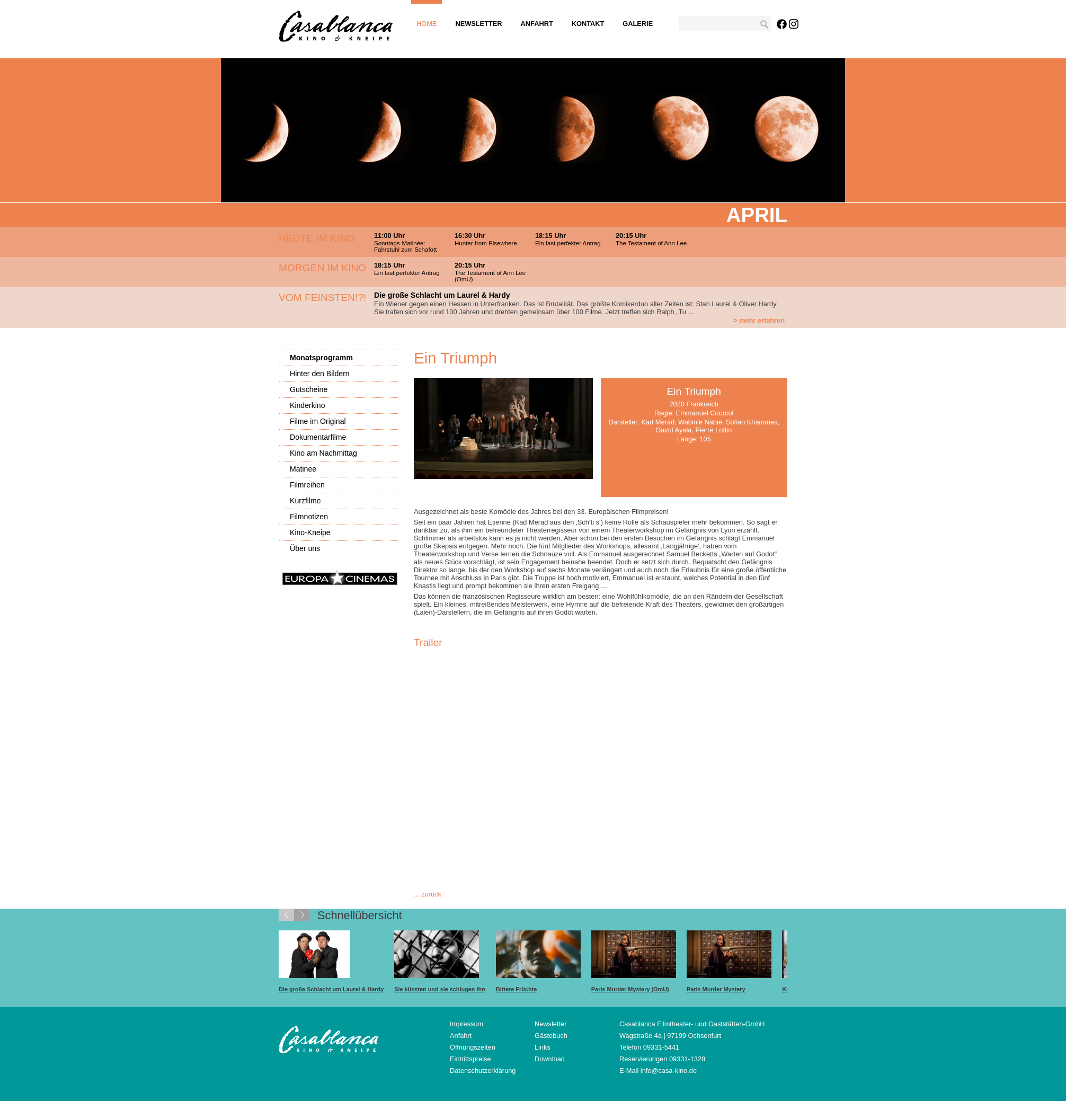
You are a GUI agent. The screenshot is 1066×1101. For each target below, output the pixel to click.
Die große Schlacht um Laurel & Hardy (331, 989)
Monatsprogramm (321, 357)
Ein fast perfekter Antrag (568, 243)
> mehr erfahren (759, 320)
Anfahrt (537, 24)
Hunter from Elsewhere (486, 243)
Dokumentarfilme (318, 437)
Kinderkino (307, 405)
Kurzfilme (305, 500)
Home (426, 24)
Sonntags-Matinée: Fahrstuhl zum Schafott (405, 246)
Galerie (638, 24)
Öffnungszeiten (472, 1047)
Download (550, 1059)
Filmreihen (307, 485)
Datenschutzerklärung (483, 1071)
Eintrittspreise (470, 1059)
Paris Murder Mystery (716, 989)
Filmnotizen (309, 516)
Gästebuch (551, 1036)
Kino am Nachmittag (323, 453)
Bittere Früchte (516, 989)
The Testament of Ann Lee (651, 243)
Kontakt (588, 24)
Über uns (305, 548)
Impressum (466, 1024)
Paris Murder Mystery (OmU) (630, 989)
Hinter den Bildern (320, 373)
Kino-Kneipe (310, 532)
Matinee (303, 469)
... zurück (427, 894)
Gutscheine (308, 389)
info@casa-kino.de (669, 1071)
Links (542, 1047)
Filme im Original (318, 421)
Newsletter (478, 24)
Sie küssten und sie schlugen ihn (439, 989)
